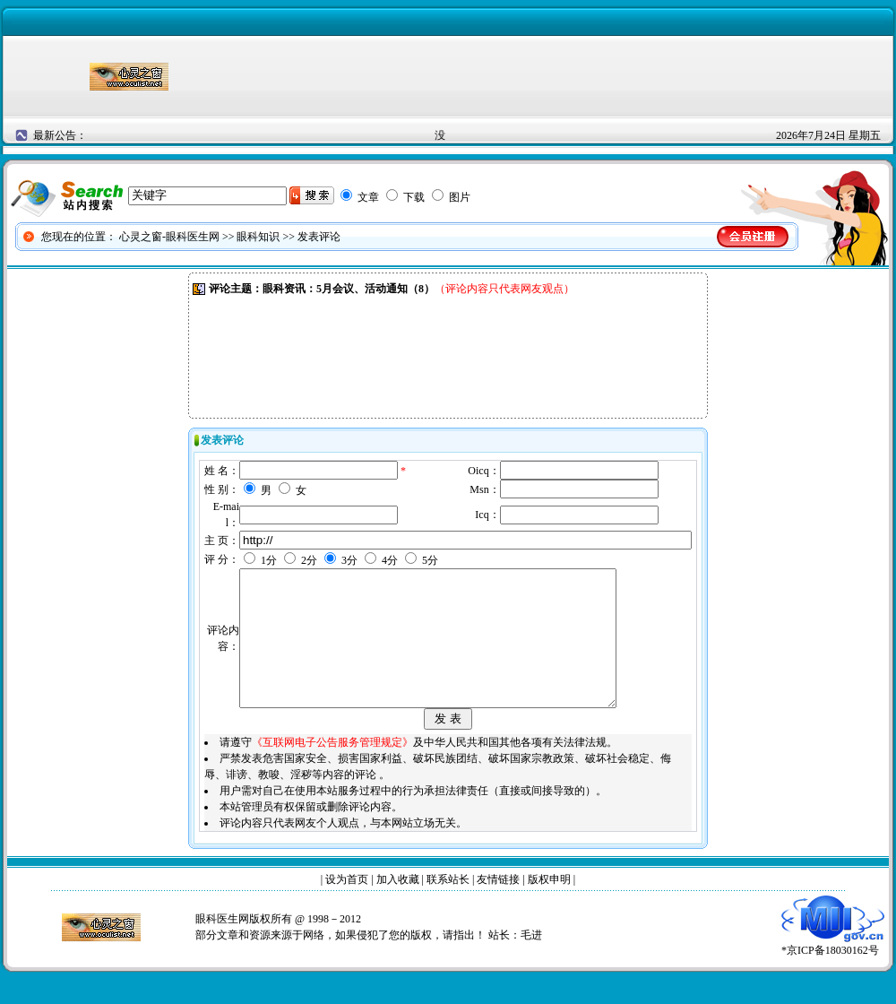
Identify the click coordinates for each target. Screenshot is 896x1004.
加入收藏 (397, 906)
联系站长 (448, 906)
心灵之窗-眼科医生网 (169, 236)
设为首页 (346, 906)
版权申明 (549, 906)
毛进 (531, 962)
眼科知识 (258, 236)
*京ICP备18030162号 (832, 971)
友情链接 (498, 906)
